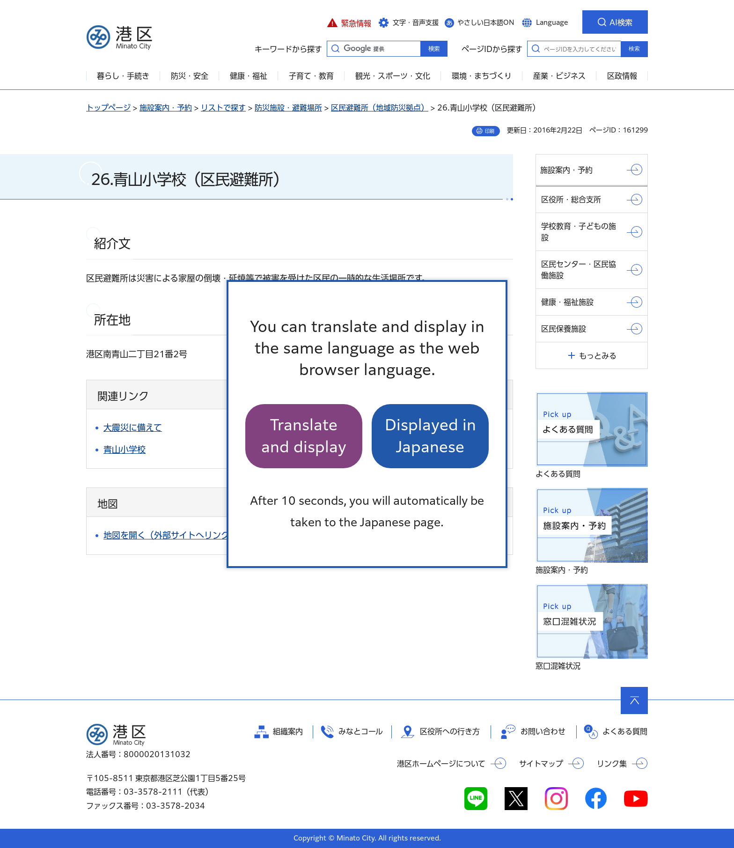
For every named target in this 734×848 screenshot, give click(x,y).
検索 (634, 48)
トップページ (108, 107)
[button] (349, 22)
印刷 (489, 131)
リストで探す (223, 107)
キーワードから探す (335, 48)
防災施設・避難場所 (288, 107)
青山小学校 (124, 449)
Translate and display (303, 436)
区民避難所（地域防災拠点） (379, 107)
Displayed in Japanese (430, 436)
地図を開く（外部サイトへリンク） (170, 535)
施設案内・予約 (165, 107)
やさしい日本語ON (485, 22)
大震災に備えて (132, 427)
